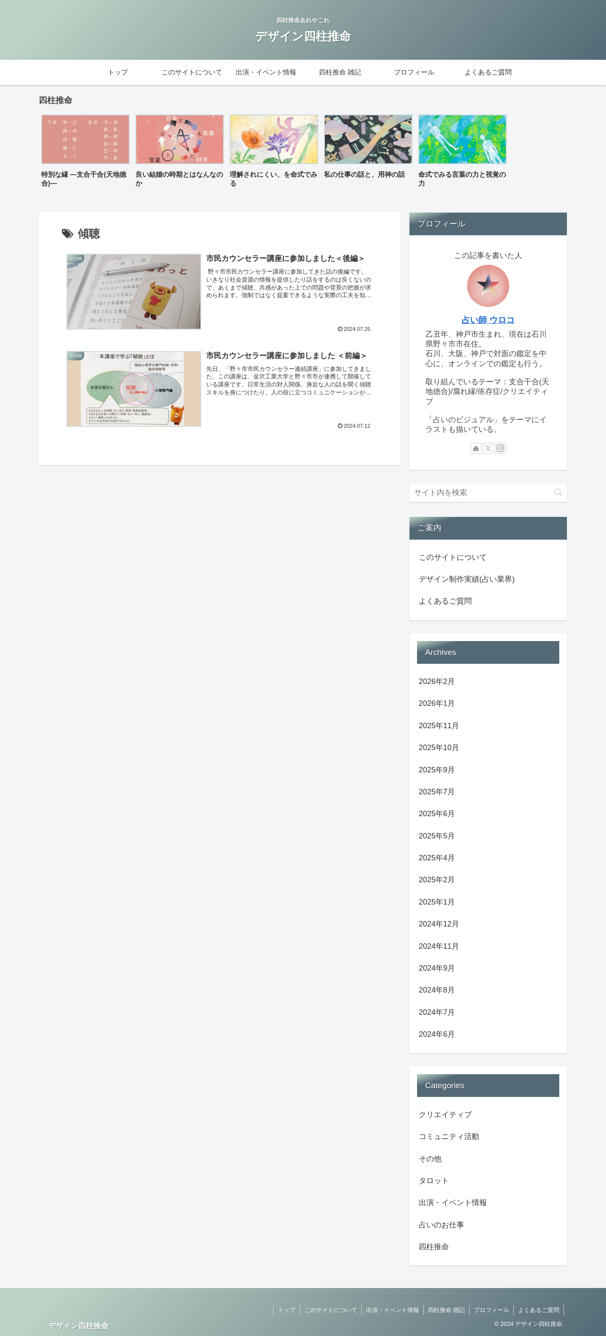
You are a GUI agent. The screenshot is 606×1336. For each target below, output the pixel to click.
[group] (85, 154)
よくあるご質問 (445, 601)
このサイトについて (453, 557)
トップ (286, 1310)
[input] (488, 493)
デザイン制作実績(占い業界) (467, 579)
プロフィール (491, 1310)
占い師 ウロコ (488, 320)
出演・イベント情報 (392, 1310)
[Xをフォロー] (488, 448)
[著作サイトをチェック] (475, 448)
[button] (558, 492)
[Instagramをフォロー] (500, 448)
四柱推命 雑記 (446, 1310)
